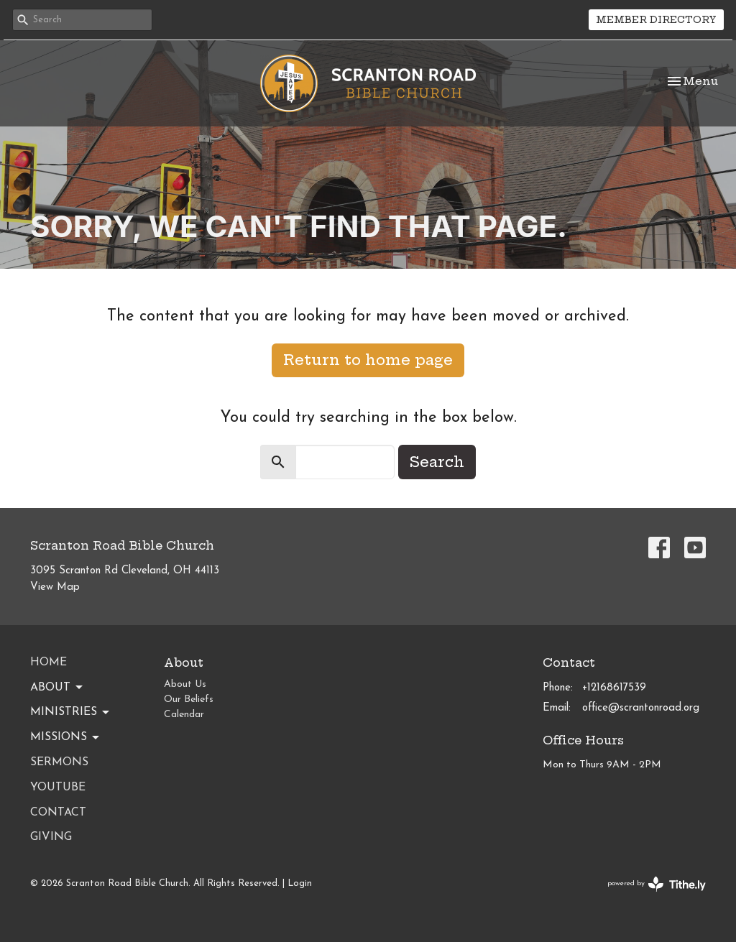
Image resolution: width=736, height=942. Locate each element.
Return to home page (368, 360)
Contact (58, 812)
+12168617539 (614, 688)
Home (48, 662)
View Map (55, 587)
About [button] (57, 687)
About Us (185, 684)
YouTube (58, 787)
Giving (51, 837)
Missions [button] (65, 738)
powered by (656, 884)
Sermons (59, 762)
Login (300, 883)
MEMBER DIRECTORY (656, 19)
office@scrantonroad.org (640, 708)
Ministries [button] (70, 713)
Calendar (184, 714)
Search (437, 462)
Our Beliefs (188, 699)
